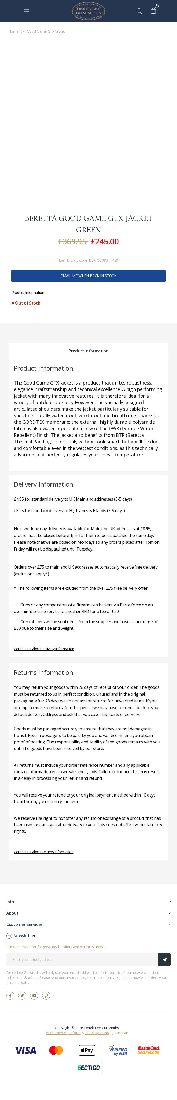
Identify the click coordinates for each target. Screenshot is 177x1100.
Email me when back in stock (88, 275)
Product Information (27, 292)
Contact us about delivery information (44, 648)
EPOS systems (97, 1032)
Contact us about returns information (43, 851)
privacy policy (75, 977)
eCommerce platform (63, 1032)
